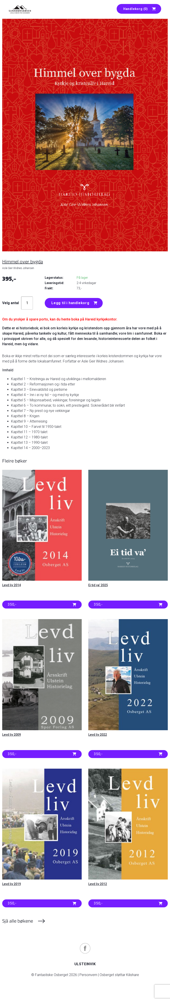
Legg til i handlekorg (70, 303)
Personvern (88, 975)
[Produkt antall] (27, 303)
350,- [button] (12, 604)
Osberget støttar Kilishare (119, 975)
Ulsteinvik (85, 964)
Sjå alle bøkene (17, 921)
